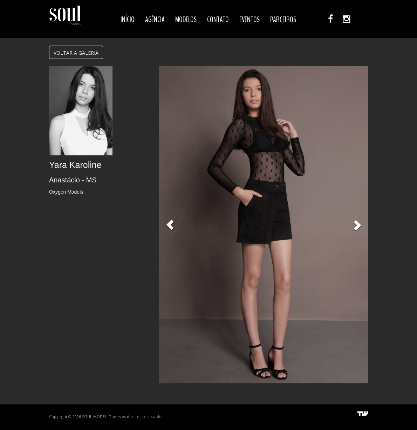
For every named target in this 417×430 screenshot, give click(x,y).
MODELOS (186, 19)
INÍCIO (128, 19)
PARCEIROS (283, 19)
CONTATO (218, 19)
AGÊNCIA (155, 19)
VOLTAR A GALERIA (76, 52)
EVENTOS (249, 19)
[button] (169, 224)
